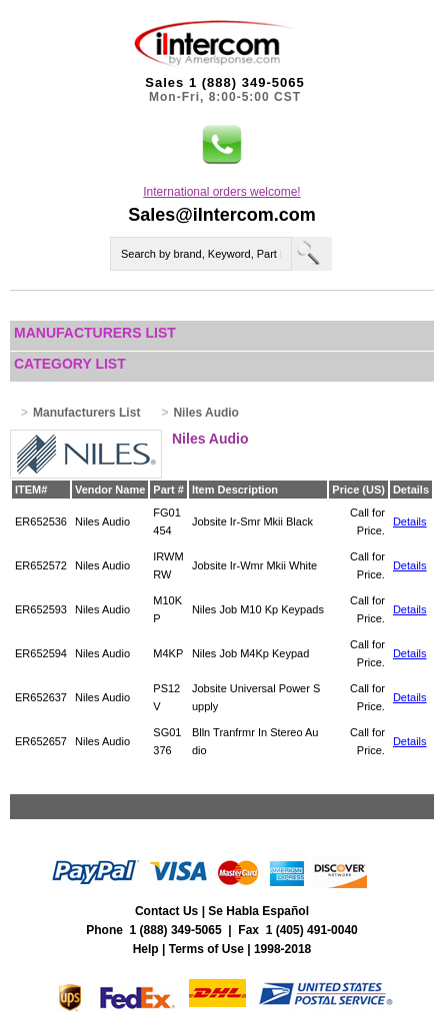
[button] (222, 145)
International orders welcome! (221, 192)
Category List (70, 364)
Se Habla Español (258, 911)
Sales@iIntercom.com (222, 215)
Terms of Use (206, 949)
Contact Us (166, 911)
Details (410, 521)
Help (146, 949)
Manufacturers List (95, 333)
